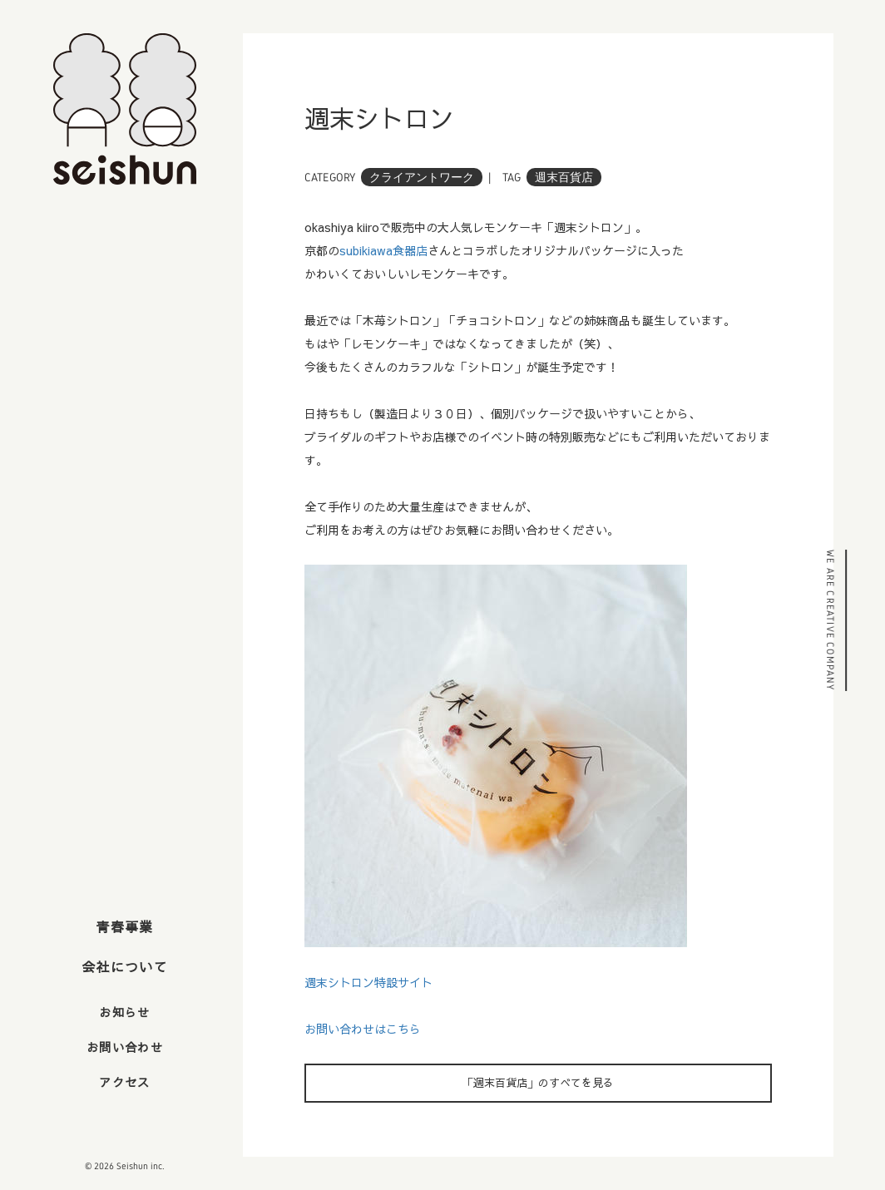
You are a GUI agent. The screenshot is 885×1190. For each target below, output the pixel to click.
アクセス (125, 1082)
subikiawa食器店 (383, 250)
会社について (125, 966)
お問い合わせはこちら (362, 1028)
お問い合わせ (125, 1047)
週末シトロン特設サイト (368, 982)
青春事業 (125, 926)
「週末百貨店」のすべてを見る (538, 1082)
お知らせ (125, 1012)
